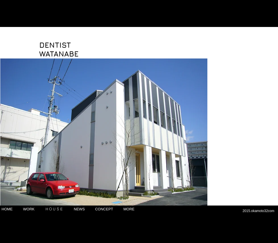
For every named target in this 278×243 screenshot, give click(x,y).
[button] (103, 132)
